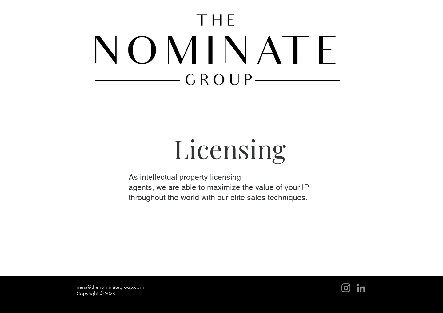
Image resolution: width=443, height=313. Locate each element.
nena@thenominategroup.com (110, 287)
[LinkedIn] (361, 288)
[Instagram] (346, 288)
